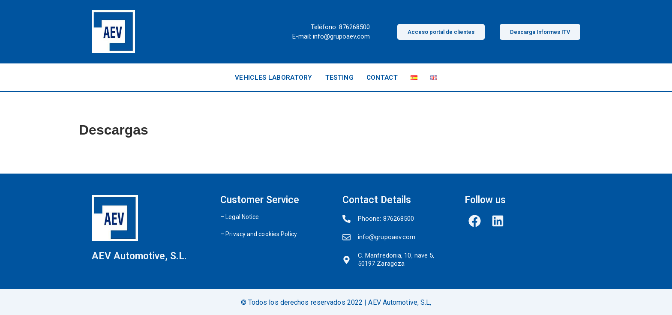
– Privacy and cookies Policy (258, 234)
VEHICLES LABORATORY (273, 77)
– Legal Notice (239, 216)
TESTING (339, 77)
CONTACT (382, 77)
